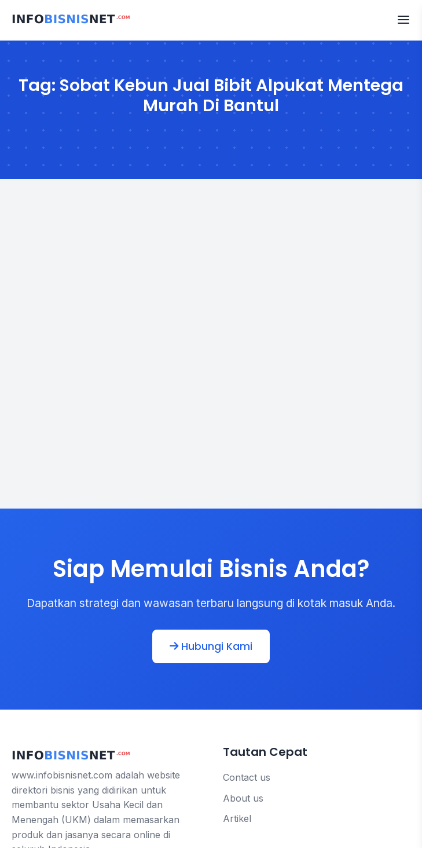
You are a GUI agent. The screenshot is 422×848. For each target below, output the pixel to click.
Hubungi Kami (211, 646)
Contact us (246, 777)
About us (243, 798)
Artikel (237, 818)
